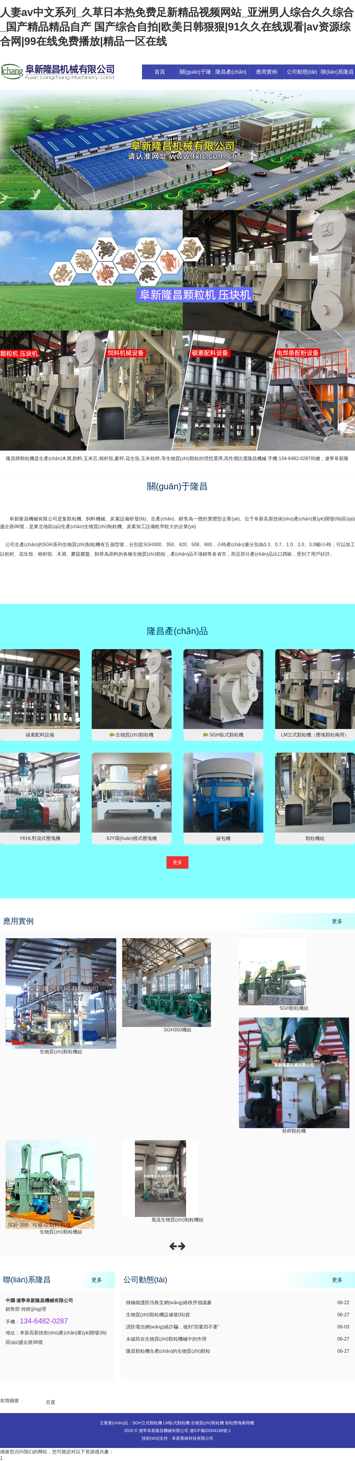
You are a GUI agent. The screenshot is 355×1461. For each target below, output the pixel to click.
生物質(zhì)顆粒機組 (61, 1051)
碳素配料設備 (40, 734)
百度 (50, 1402)
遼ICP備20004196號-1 (210, 1430)
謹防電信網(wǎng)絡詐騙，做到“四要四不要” (173, 1326)
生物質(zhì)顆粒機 (135, 734)
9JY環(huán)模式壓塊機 (131, 838)
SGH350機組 (177, 1029)
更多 (177, 862)
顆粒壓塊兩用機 (239, 1422)
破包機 (223, 838)
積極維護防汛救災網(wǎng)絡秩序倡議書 (169, 1302)
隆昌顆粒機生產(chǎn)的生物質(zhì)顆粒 (168, 1351)
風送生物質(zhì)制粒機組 (177, 1219)
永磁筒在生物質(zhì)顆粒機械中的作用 (166, 1338)
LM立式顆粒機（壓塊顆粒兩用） (315, 734)
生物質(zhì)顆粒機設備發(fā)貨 (158, 1314)
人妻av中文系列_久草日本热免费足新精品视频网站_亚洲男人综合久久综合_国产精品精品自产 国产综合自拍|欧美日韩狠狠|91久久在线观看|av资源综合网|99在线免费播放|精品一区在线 (177, 26)
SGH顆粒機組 (294, 1008)
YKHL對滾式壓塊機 (40, 838)
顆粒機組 (315, 838)
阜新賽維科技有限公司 (192, 1438)
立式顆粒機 (151, 1422)
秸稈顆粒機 (294, 1130)
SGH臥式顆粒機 (226, 734)
